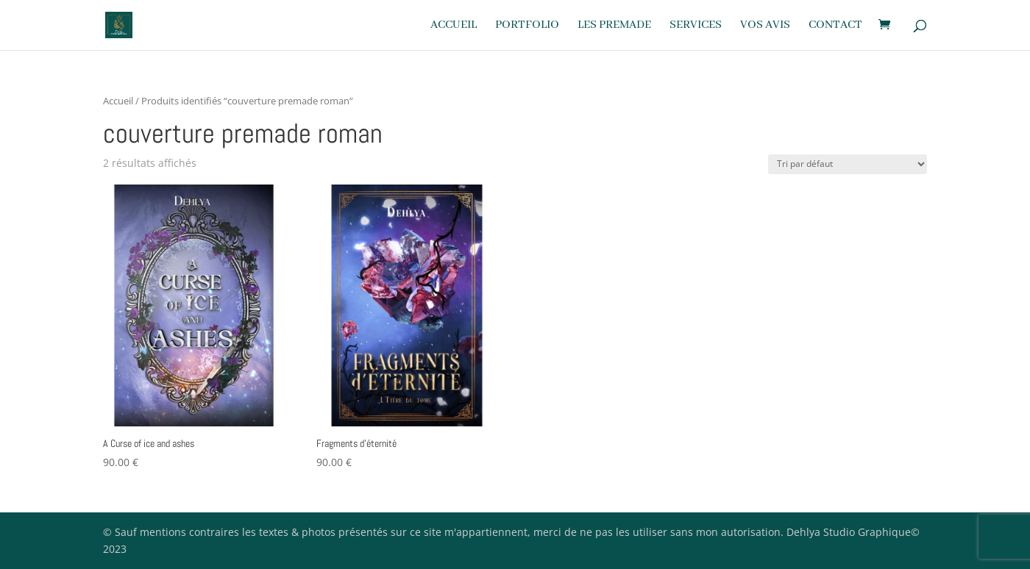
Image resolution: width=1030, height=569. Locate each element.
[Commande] (847, 164)
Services (696, 26)
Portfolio (527, 26)
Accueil (453, 26)
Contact (835, 26)
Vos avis (765, 26)
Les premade (614, 26)
